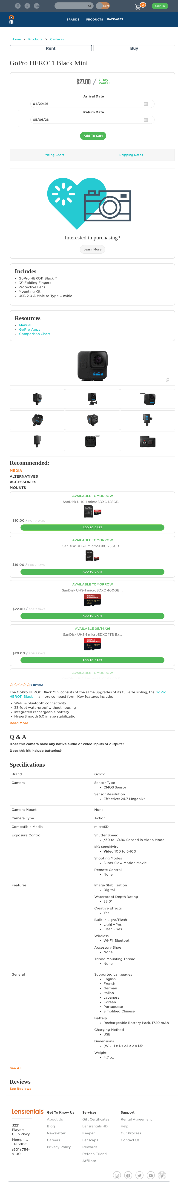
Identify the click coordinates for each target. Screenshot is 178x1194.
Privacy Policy (59, 1147)
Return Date (93, 112)
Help (125, 1126)
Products (35, 39)
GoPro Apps (29, 329)
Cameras (57, 39)
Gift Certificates (95, 1119)
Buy (134, 48)
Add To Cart (93, 136)
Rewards (89, 1147)
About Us (55, 1119)
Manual (25, 325)
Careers (53, 1140)
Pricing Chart (53, 155)
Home (16, 39)
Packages (115, 19)
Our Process (131, 1133)
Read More (19, 723)
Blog (51, 1126)
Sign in (160, 6)
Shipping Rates (131, 155)
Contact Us (130, 1140)
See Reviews (20, 1089)
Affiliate (89, 1161)
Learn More (92, 249)
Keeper (88, 1133)
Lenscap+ (90, 1140)
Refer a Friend (94, 1154)
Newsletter (56, 1133)
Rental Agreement (136, 1119)
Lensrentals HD (95, 1126)
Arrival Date (93, 96)
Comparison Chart (34, 334)
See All (15, 1068)
